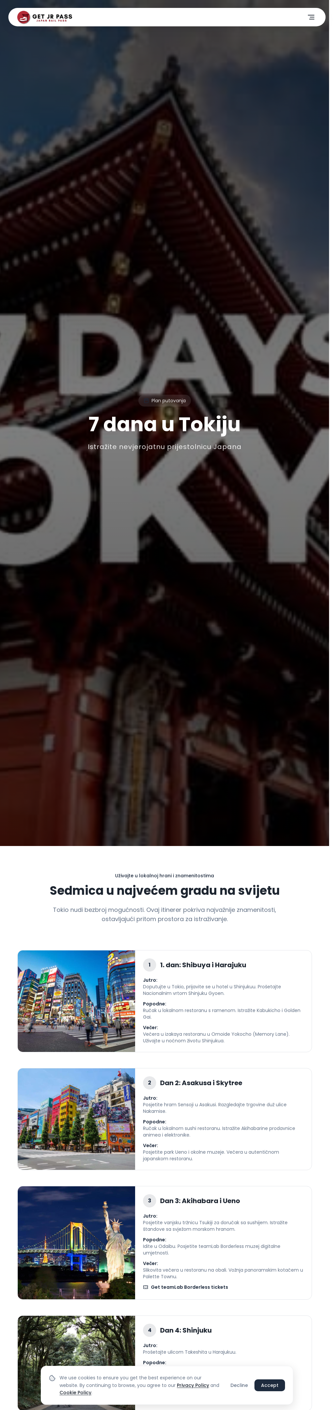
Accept (269, 1385)
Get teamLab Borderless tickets (185, 1287)
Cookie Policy (75, 1392)
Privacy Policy (193, 1385)
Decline (239, 1385)
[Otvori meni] (311, 17)
